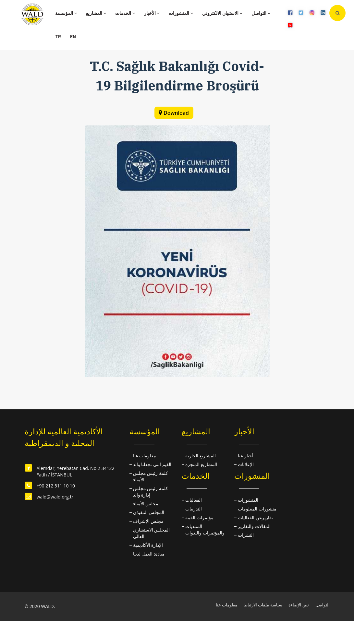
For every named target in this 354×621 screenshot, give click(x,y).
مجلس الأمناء (146, 503)
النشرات (246, 535)
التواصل (260, 13)
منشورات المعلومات (257, 509)
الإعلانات (246, 464)
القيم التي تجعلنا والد (152, 464)
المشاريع (96, 13)
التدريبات (193, 509)
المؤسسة (66, 13)
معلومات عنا (144, 455)
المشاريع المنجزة (201, 464)
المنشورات (181, 13)
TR (58, 37)
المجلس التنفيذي (149, 512)
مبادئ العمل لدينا (149, 554)
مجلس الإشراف (148, 521)
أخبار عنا (245, 455)
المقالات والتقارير (254, 526)
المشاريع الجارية (200, 455)
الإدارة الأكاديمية (148, 545)
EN (73, 37)
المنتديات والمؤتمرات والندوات (205, 529)
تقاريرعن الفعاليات (255, 517)
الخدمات (125, 13)
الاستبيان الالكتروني (222, 13)
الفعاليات (193, 500)
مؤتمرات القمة (199, 517)
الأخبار (152, 13)
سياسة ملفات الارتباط (263, 605)
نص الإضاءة (298, 605)
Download (176, 112)
